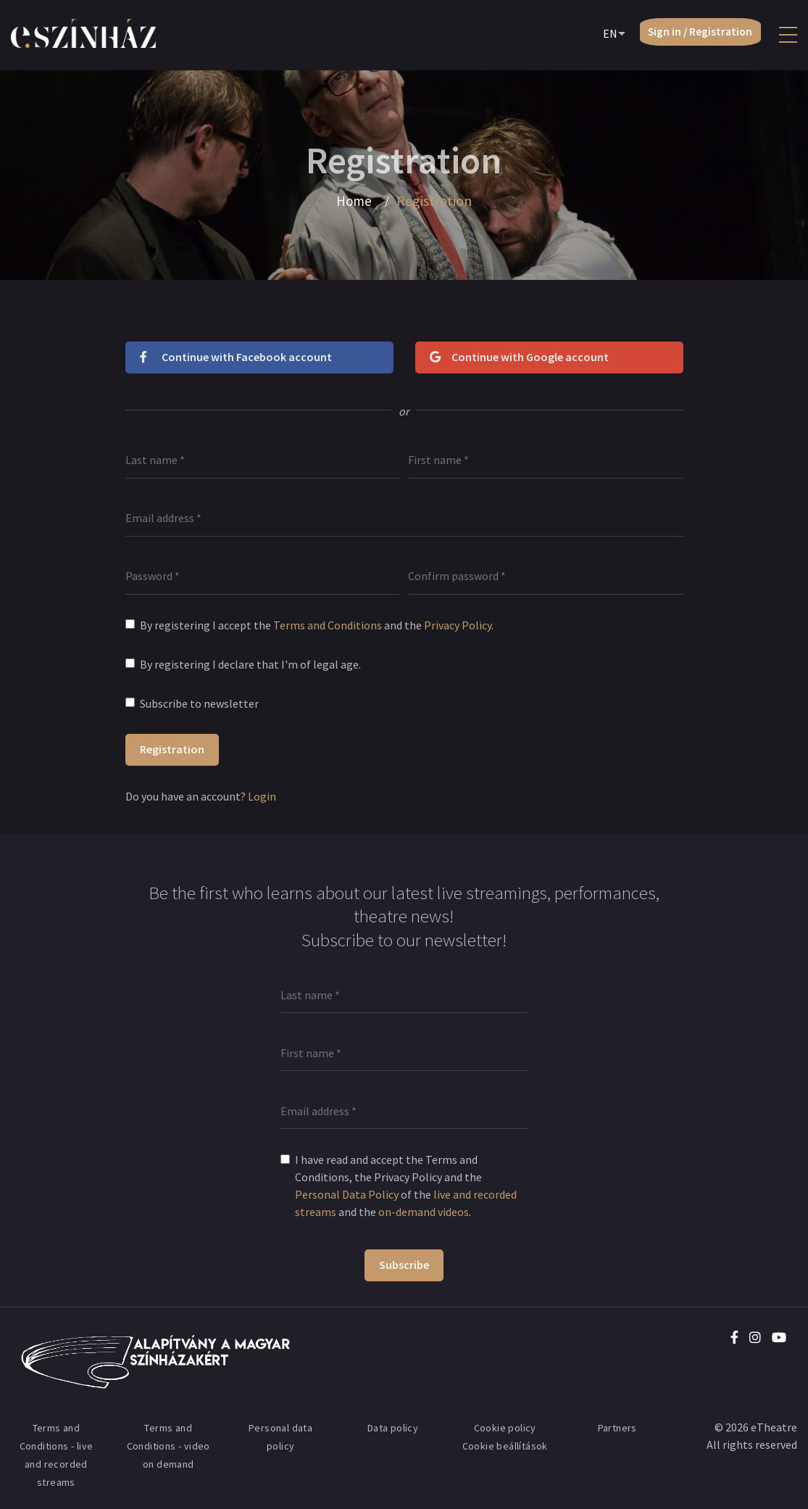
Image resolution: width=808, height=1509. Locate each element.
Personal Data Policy (347, 1194)
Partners (617, 1427)
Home (354, 201)
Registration (172, 749)
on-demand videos (423, 1211)
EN (600, 35)
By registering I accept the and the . (316, 625)
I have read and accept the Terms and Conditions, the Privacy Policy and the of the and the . (406, 1185)
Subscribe (404, 1264)
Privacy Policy (457, 625)
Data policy (392, 1427)
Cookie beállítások (505, 1445)
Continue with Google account (519, 357)
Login (262, 796)
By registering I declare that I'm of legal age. (250, 664)
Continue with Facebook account (236, 357)
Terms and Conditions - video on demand (168, 1446)
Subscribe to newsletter (199, 703)
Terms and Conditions (327, 625)
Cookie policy (505, 1427)
